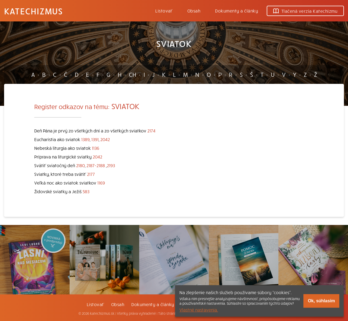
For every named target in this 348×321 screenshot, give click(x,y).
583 (86, 191)
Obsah (193, 10)
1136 (95, 148)
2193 (111, 165)
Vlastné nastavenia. (198, 309)
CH (132, 74)
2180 (80, 165)
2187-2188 (95, 165)
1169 (101, 182)
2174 (151, 130)
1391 (95, 139)
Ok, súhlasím (321, 300)
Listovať (164, 10)
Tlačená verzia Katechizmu (305, 11)
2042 (105, 139)
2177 (91, 174)
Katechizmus (33, 10)
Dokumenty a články (236, 10)
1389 (85, 139)
